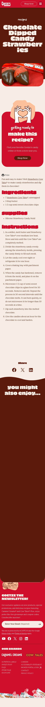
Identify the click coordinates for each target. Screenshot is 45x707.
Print (5, 175)
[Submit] (40, 616)
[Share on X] (22, 369)
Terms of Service (21, 625)
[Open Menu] (40, 4)
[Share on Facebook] (14, 369)
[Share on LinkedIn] (30, 369)
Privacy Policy (7, 625)
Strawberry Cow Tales (17, 198)
